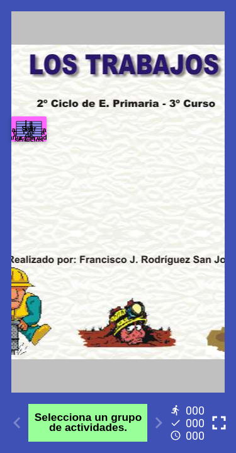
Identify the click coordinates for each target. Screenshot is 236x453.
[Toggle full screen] (219, 422)
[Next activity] (158, 422)
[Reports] (189, 423)
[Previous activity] (17, 422)
